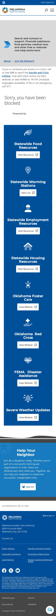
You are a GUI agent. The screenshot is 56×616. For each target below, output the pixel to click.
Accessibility (7, 604)
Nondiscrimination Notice (39, 548)
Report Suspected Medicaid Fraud (40, 561)
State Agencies (47, 2)
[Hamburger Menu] (52, 10)
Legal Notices (8, 560)
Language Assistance (11, 554)
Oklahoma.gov (8, 598)
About (7, 61)
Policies (31, 598)
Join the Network (24, 61)
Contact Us (7, 538)
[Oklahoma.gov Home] (3, 2)
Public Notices (8, 548)
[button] (28, 154)
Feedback (32, 604)
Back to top (48, 515)
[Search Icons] (46, 10)
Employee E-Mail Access (38, 554)
